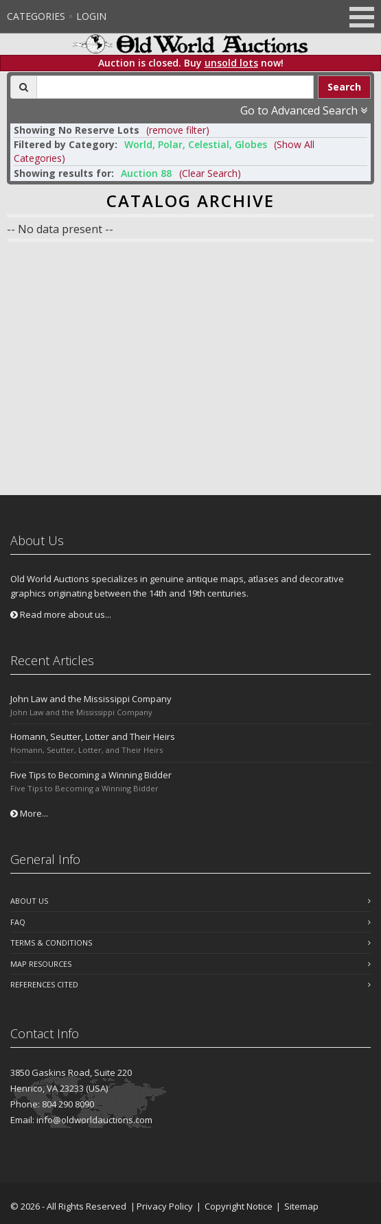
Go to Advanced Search (303, 110)
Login (91, 16)
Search (344, 86)
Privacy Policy (165, 1206)
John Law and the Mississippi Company (91, 699)
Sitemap (301, 1206)
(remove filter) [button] (177, 129)
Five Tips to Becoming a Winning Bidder (91, 775)
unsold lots (231, 62)
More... (29, 813)
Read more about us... (60, 614)
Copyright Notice (239, 1206)
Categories (36, 16)
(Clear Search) (210, 173)
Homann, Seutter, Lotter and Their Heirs (92, 736)
